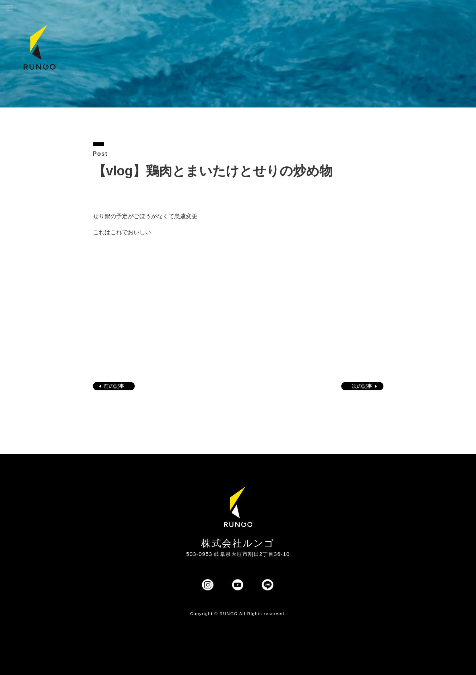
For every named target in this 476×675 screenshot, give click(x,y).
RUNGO (229, 613)
